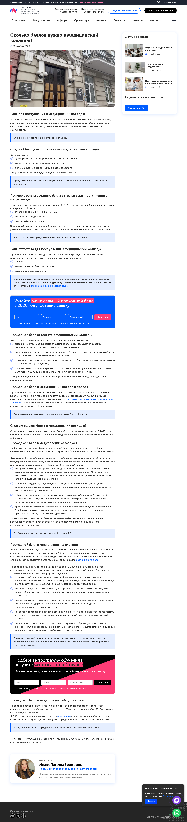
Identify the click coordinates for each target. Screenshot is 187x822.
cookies (168, 788)
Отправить (102, 317)
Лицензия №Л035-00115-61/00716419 (24, 2)
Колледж (101, 20)
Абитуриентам (41, 20)
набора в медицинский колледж (49, 285)
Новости (137, 20)
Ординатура (81, 20)
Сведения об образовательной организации (59, 2)
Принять (151, 801)
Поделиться (136, 108)
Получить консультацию (124, 10)
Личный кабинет (170, 2)
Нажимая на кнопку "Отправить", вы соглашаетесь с (51, 323)
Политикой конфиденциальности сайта (73, 323)
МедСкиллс (64, 716)
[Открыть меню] (174, 20)
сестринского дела (87, 559)
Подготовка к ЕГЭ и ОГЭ (161, 10)
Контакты (155, 20)
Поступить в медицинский (91, 2)
